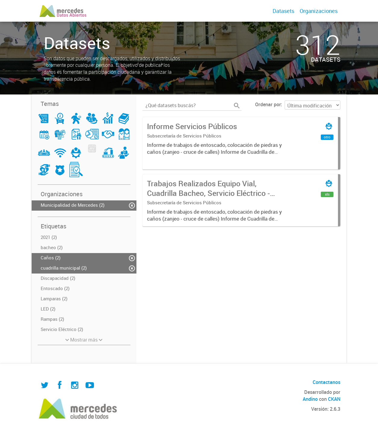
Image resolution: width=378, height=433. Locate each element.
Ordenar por (268, 104)
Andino (310, 399)
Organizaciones (319, 10)
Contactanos (326, 382)
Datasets (283, 10)
